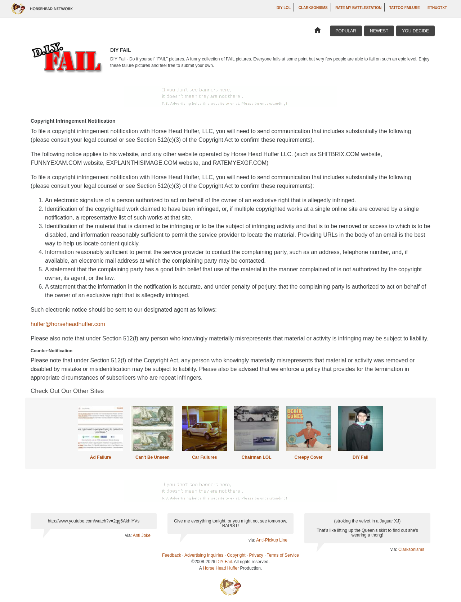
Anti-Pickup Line (271, 540)
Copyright (236, 555)
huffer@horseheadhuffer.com (68, 324)
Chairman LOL (257, 457)
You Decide (415, 30)
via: (129, 535)
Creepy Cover (308, 457)
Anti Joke (142, 535)
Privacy (256, 555)
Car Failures (204, 457)
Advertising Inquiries (203, 555)
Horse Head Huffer (221, 568)
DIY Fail (360, 457)
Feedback (171, 555)
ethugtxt (437, 8)
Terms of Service (283, 555)
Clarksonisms (313, 8)
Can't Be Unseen (152, 457)
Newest (379, 30)
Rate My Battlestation (358, 8)
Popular (346, 30)
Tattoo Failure (404, 8)
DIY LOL (284, 8)
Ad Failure (100, 457)
